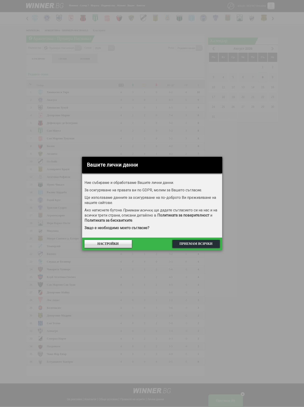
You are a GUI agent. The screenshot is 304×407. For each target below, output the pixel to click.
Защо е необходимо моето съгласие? (116, 228)
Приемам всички (195, 244)
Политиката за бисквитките (108, 220)
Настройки (108, 244)
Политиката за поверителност (183, 215)
